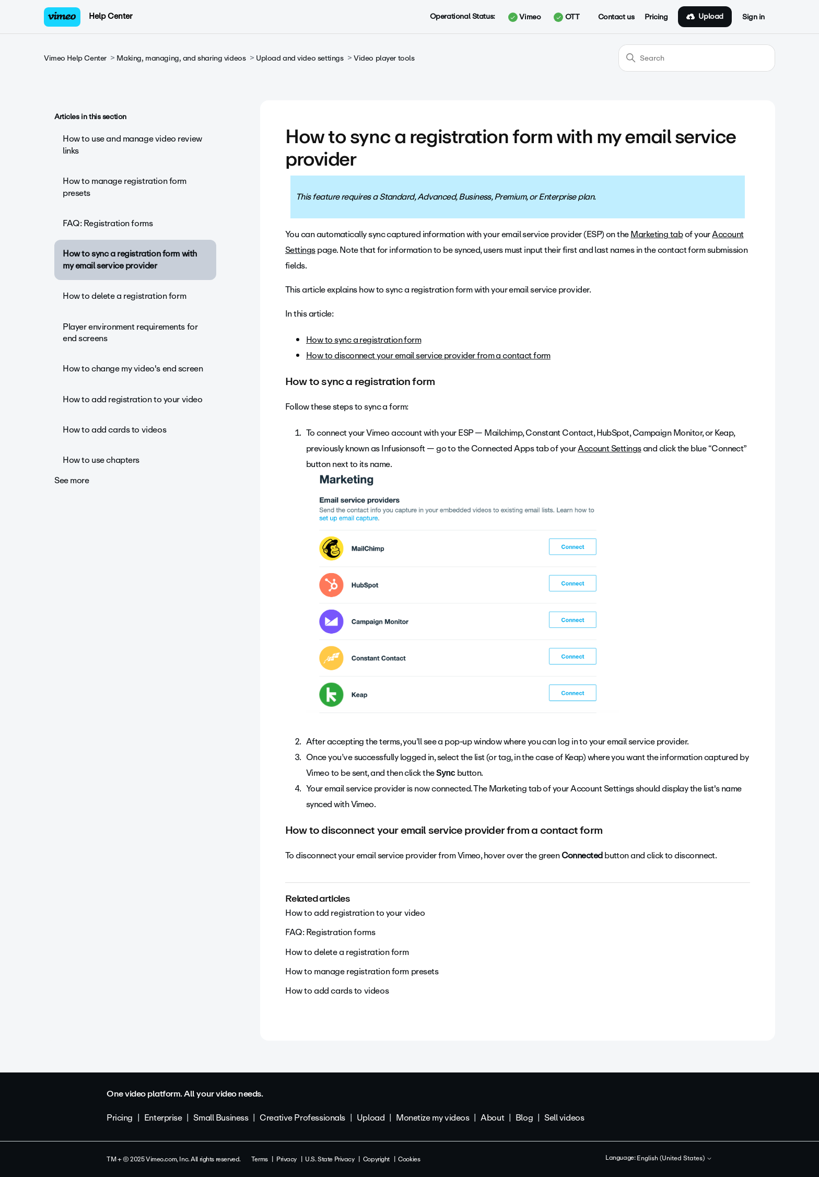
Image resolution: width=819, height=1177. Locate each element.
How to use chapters (101, 460)
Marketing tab (656, 234)
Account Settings (609, 448)
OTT (566, 17)
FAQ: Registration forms (108, 223)
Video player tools (384, 58)
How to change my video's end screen (133, 369)
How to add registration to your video (132, 399)
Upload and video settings (300, 58)
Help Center (110, 16)
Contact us (616, 17)
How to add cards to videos (114, 430)
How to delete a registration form (124, 296)
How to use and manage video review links (132, 144)
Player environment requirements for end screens (130, 332)
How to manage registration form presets (124, 187)
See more (71, 480)
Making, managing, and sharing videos (180, 58)
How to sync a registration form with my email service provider (130, 259)
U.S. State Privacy (329, 1159)
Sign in (753, 17)
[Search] (697, 58)
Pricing (656, 17)
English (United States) (674, 1158)
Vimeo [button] (524, 17)
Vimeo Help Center (75, 58)
